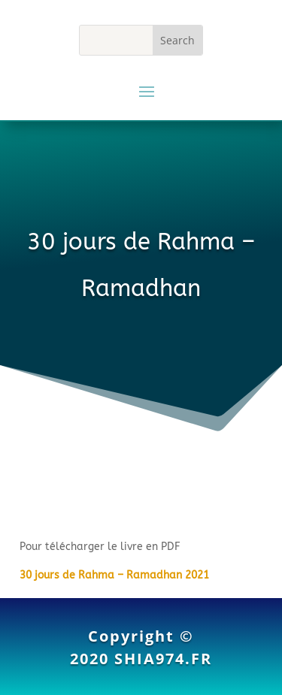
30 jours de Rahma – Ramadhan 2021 (114, 575)
